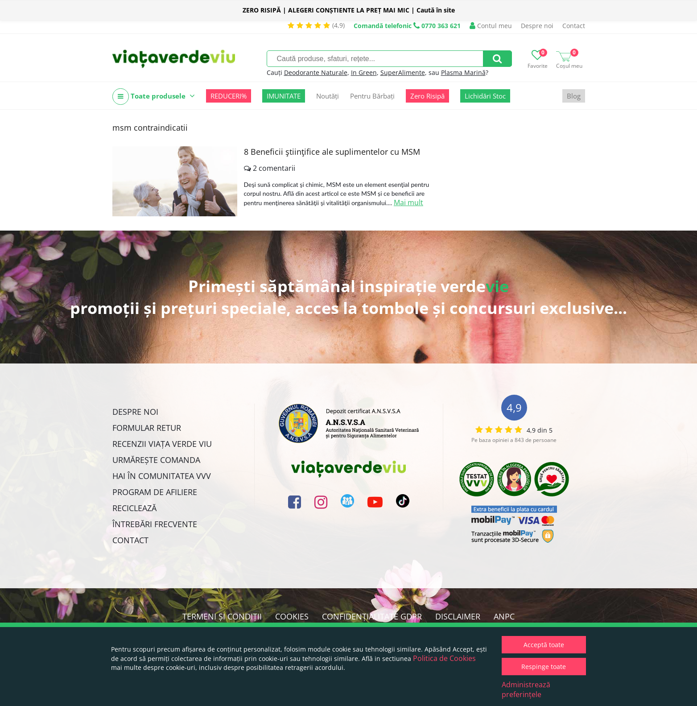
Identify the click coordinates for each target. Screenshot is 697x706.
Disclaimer (457, 616)
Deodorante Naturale (315, 72)
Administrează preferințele (526, 689)
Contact (573, 25)
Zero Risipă (427, 95)
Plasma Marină (463, 72)
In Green (364, 72)
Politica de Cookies (444, 658)
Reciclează (134, 508)
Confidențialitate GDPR (372, 616)
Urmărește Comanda (156, 459)
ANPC (504, 616)
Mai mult (408, 202)
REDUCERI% (228, 95)
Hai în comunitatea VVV (161, 476)
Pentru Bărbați (372, 95)
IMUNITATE (284, 95)
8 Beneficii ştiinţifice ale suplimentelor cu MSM (332, 151)
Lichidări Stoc (485, 95)
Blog (574, 95)
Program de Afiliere (154, 492)
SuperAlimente (402, 72)
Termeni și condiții (222, 616)
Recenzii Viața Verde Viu (162, 443)
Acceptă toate (544, 644)
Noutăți (327, 95)
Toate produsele (153, 96)
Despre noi (537, 25)
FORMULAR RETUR (146, 427)
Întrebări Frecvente (154, 524)
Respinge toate (543, 666)
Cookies (292, 616)
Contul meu (491, 25)
